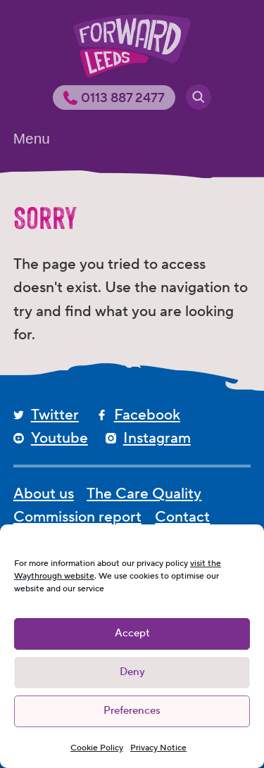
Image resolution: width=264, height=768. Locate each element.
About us (43, 493)
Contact (182, 517)
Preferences (132, 710)
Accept (132, 633)
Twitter (55, 414)
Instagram (157, 438)
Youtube (59, 438)
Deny (132, 672)
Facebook (147, 414)
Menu (31, 138)
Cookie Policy (96, 748)
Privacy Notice (158, 748)
